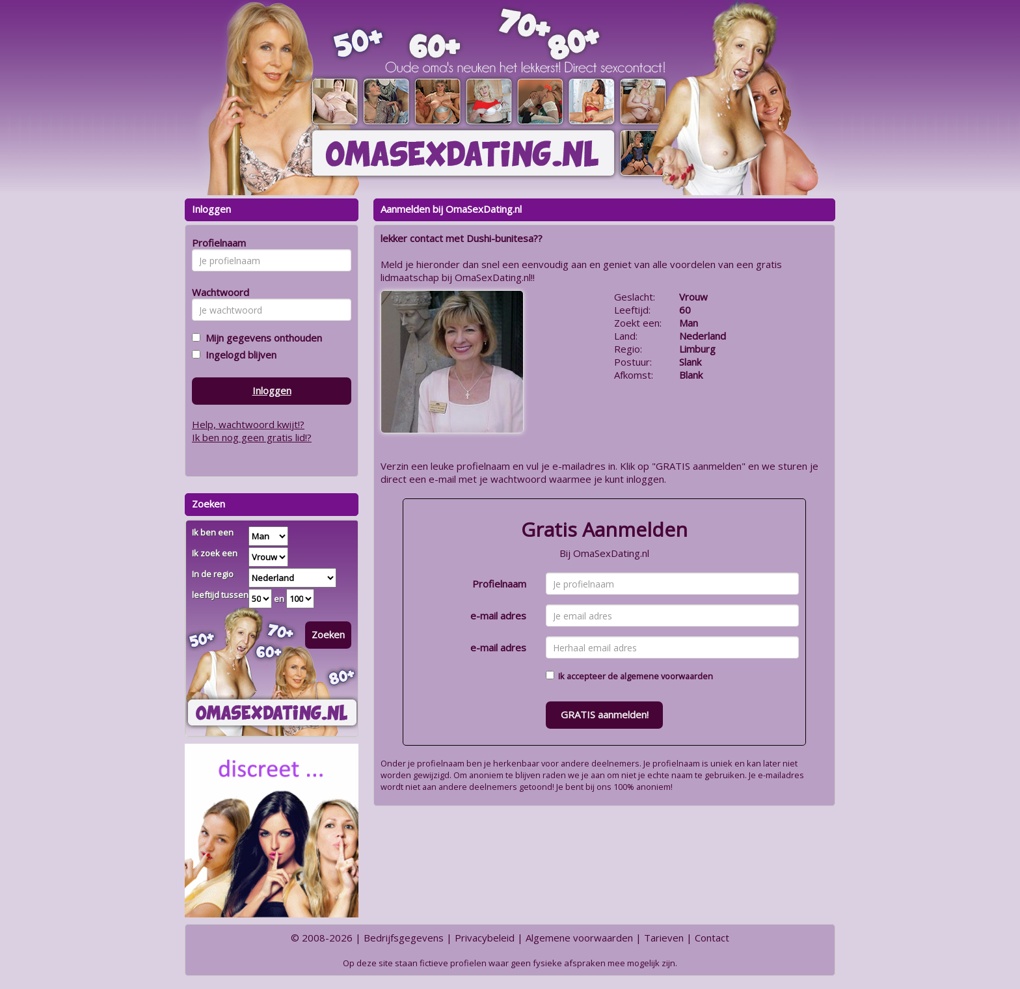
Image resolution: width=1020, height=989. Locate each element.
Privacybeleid (485, 937)
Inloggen (271, 390)
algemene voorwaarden (666, 676)
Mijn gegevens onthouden (261, 337)
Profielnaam (499, 583)
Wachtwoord (217, 292)
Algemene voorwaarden (579, 937)
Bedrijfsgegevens (404, 937)
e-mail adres (498, 615)
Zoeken (328, 634)
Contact (712, 937)
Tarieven (664, 937)
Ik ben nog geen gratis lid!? (252, 437)
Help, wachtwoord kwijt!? (248, 424)
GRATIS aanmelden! (605, 714)
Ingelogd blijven (238, 354)
